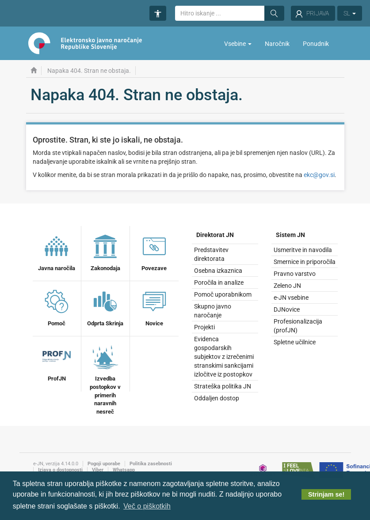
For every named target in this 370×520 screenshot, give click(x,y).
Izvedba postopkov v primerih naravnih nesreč (105, 378)
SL (349, 13)
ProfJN (56, 362)
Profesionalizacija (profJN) (298, 326)
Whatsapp (124, 470)
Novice (154, 307)
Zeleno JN (287, 285)
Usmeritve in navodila (303, 249)
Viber (97, 470)
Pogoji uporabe (104, 464)
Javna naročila (56, 251)
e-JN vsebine (291, 297)
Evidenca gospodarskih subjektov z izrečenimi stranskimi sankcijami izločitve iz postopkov (224, 356)
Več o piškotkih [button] (147, 506)
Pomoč (56, 307)
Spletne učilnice (295, 342)
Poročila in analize (219, 282)
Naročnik (277, 43)
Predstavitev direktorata (211, 254)
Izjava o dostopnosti (60, 470)
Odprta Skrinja (105, 307)
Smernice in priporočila (305, 261)
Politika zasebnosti (151, 464)
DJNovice (287, 309)
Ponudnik (316, 43)
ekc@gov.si (319, 174)
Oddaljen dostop (216, 398)
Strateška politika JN (222, 386)
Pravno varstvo (295, 273)
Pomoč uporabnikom (223, 294)
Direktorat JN (215, 234)
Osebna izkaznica (218, 270)
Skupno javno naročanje (212, 311)
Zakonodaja (105, 251)
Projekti (204, 327)
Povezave (154, 251)
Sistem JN (290, 234)
